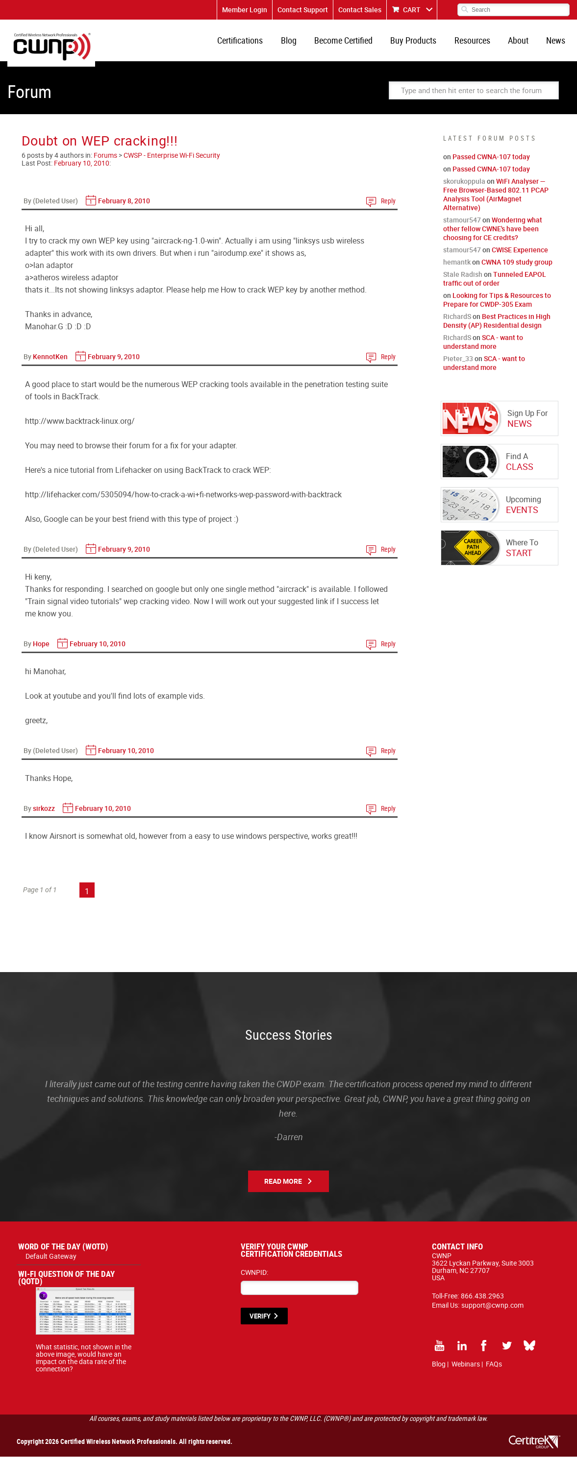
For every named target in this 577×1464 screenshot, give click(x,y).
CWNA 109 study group (516, 269)
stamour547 (462, 227)
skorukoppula (464, 188)
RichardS (457, 323)
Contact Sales (359, 9)
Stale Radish (462, 281)
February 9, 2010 (114, 363)
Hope (41, 651)
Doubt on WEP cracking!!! (100, 148)
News (557, 44)
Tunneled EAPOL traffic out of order (494, 286)
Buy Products (423, 44)
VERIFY (260, 1323)
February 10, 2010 (81, 170)
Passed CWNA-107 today (491, 164)
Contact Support (302, 9)
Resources (479, 44)
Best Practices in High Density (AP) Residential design (497, 328)
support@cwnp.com (492, 1312)
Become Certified (355, 44)
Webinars (466, 1371)
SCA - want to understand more (483, 349)
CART (412, 9)
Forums (105, 162)
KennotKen (50, 363)
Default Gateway (50, 1263)
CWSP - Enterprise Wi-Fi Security (172, 162)
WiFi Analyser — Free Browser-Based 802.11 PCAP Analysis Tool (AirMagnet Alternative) (496, 202)
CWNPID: (254, 1279)
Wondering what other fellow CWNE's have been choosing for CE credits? (492, 235)
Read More (283, 1188)
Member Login (244, 9)
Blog (303, 44)
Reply (388, 208)
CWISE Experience (520, 257)
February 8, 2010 (124, 208)
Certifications (257, 44)
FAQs (494, 1371)
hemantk (457, 269)
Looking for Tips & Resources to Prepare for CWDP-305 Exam (497, 307)
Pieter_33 (458, 365)
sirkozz (44, 815)
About (522, 44)
